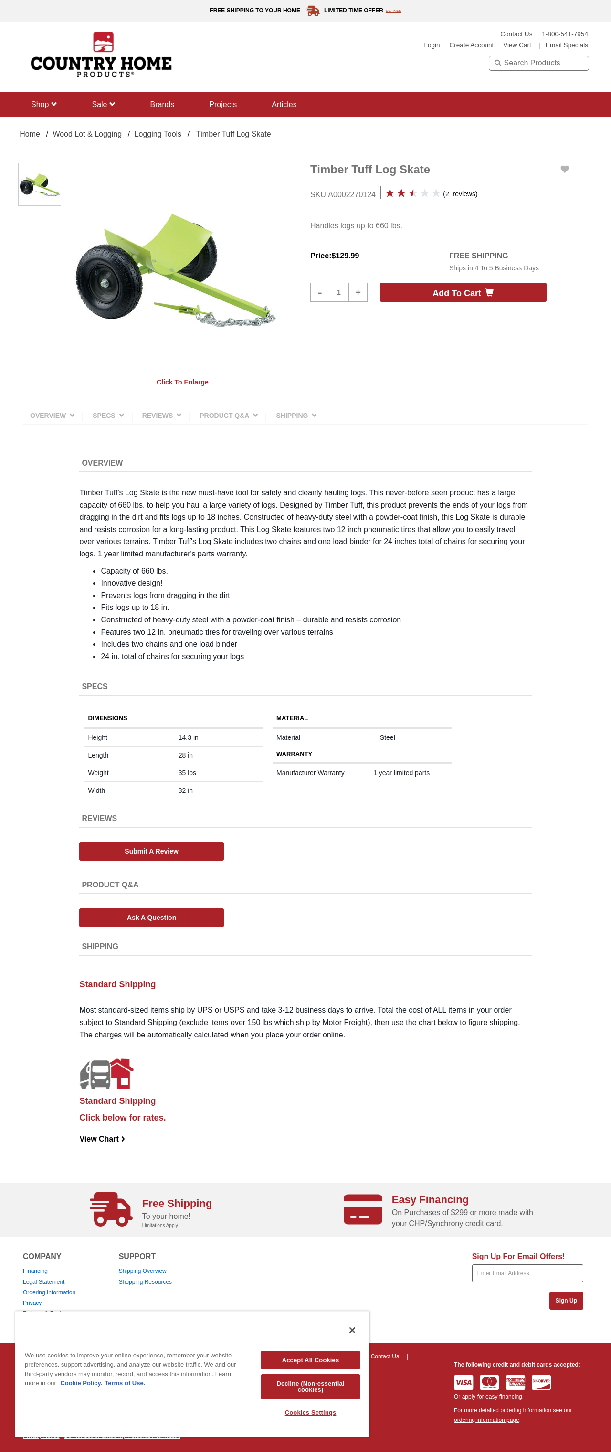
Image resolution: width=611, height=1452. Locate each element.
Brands (162, 104)
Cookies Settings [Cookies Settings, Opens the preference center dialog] (311, 1412)
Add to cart (463, 293)
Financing (35, 1271)
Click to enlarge (183, 382)
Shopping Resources (145, 1282)
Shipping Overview (143, 1271)
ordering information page (486, 1420)
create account (471, 45)
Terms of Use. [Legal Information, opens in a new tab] (125, 1383)
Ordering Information (49, 1292)
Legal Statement (43, 1282)
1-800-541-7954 (565, 34)
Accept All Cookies (310, 1360)
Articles (284, 104)
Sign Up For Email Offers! (518, 1256)
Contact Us (516, 34)
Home (30, 134)
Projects (223, 104)
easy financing (503, 1396)
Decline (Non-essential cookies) (310, 1386)
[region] (192, 1374)
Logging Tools (158, 134)
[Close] (352, 1330)
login (432, 45)
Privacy (32, 1303)
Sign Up (566, 1300)
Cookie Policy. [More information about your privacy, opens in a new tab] (81, 1383)
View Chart (102, 1139)
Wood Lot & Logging (87, 134)
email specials (567, 45)
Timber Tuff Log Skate (233, 134)
